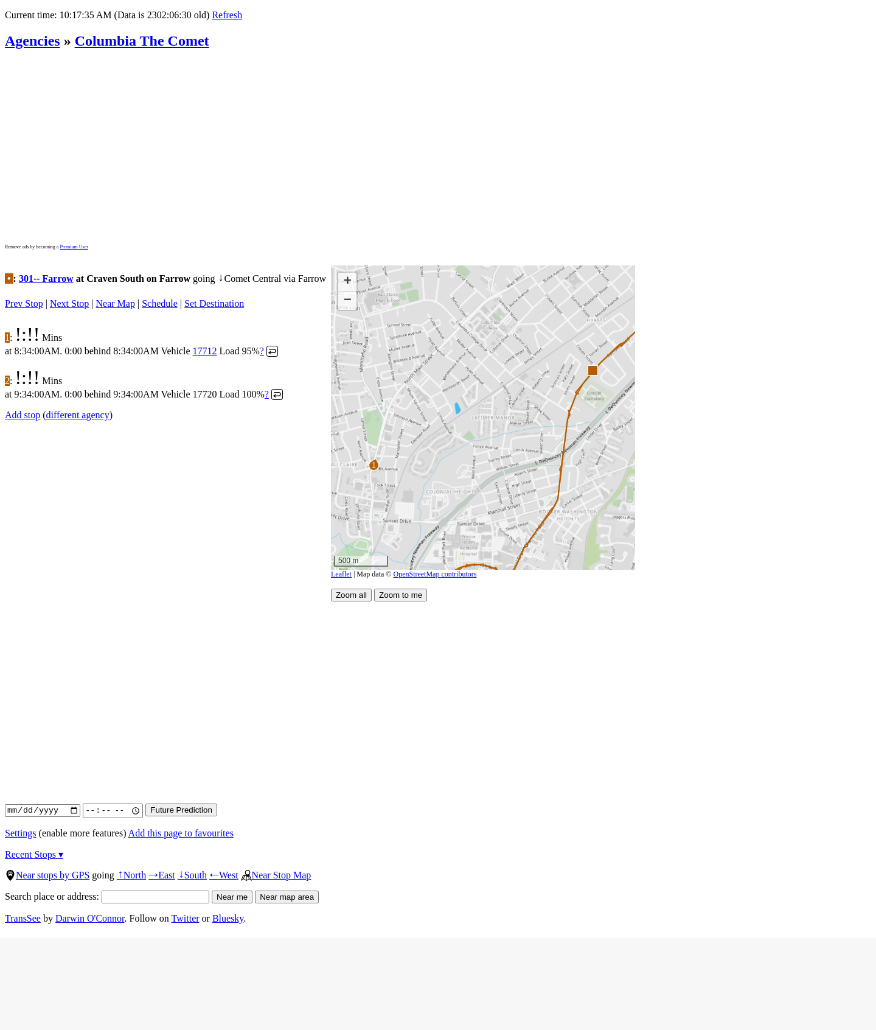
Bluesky (227, 918)
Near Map (115, 303)
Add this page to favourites (181, 833)
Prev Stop (24, 303)
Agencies (32, 41)
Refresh (227, 15)
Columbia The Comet (142, 41)
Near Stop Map (276, 875)
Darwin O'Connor (90, 918)
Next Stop (69, 303)
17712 (205, 351)
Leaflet (341, 574)
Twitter (186, 918)
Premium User (74, 247)
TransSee (23, 918)
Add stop (22, 415)
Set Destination (214, 303)
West (223, 875)
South (192, 875)
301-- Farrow (46, 278)
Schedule (160, 303)
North (131, 875)
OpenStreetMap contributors (434, 574)
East (161, 875)
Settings (20, 833)
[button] (592, 369)
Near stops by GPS (47, 875)
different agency (77, 415)
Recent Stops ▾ (34, 854)
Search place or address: (107, 896)
